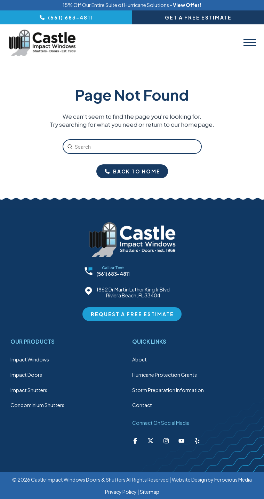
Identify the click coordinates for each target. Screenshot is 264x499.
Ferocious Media (233, 479)
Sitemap (149, 492)
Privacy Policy (121, 492)
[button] (249, 43)
